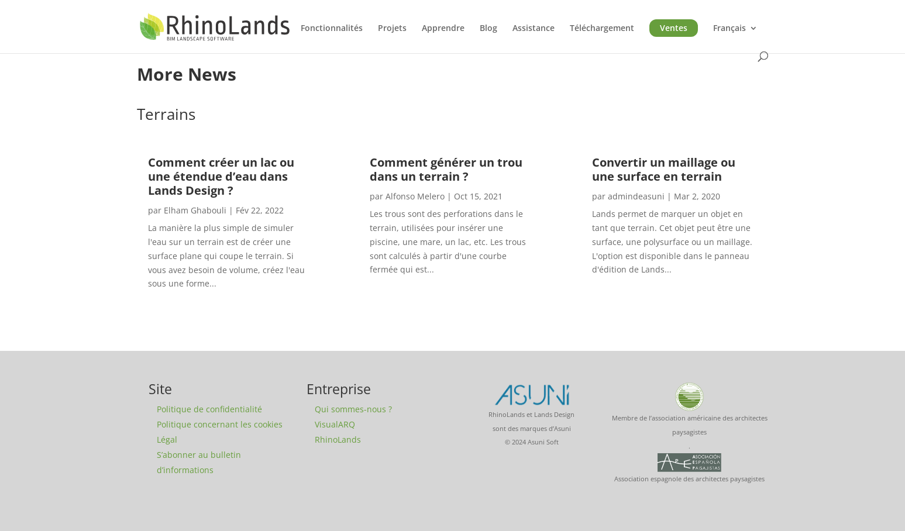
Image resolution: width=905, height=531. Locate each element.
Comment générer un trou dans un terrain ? (446, 169)
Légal (167, 439)
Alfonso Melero (415, 196)
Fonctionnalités (332, 28)
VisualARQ (335, 424)
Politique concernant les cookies (220, 424)
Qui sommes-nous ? (353, 409)
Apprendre (443, 28)
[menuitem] (735, 37)
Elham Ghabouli (195, 210)
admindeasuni (636, 196)
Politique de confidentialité (209, 409)
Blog (488, 28)
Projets (392, 28)
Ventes (673, 27)
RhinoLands (338, 439)
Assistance (533, 28)
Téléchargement (602, 28)
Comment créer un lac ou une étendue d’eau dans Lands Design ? (221, 176)
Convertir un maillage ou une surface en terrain (663, 169)
